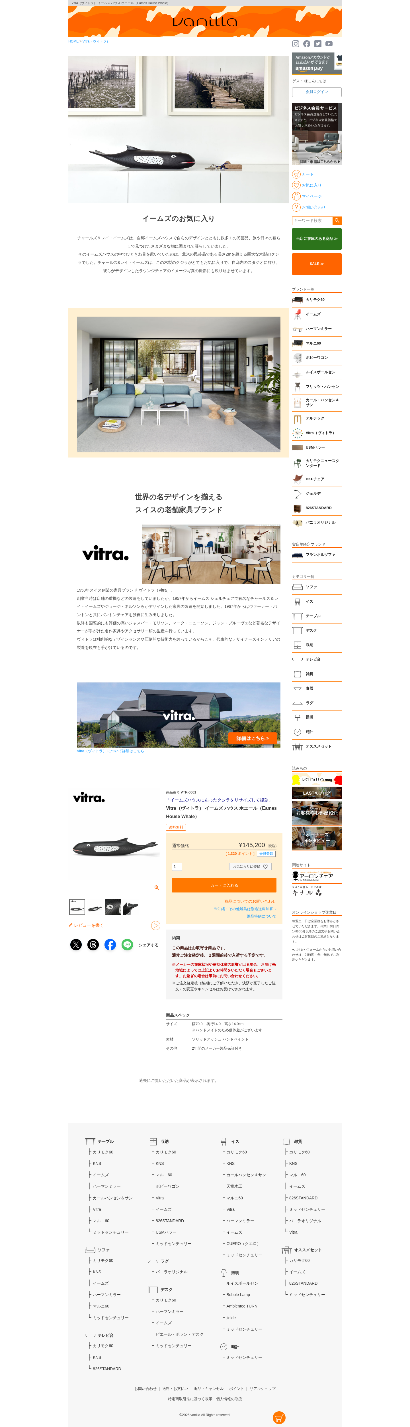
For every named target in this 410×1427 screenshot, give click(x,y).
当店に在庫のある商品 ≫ (317, 239)
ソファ (311, 587)
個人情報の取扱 (229, 1399)
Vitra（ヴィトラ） (96, 41)
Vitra (97, 1209)
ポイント (236, 1389)
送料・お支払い (175, 1389)
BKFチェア (315, 479)
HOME (73, 41)
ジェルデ (313, 494)
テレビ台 (313, 659)
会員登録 (266, 854)
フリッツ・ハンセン (322, 387)
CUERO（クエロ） (243, 1243)
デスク (311, 631)
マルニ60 (313, 343)
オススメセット (319, 746)
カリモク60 (315, 300)
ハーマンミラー (319, 329)
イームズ (313, 314)
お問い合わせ (145, 1389)
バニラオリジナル (320, 523)
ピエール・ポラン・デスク (180, 1334)
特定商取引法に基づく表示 (190, 1399)
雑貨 (309, 674)
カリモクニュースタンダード (322, 463)
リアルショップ (263, 1389)
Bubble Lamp (238, 1294)
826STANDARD (319, 508)
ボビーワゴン (317, 358)
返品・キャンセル (209, 1389)
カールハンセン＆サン (113, 1198)
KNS (97, 1163)
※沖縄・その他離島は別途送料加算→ (245, 909)
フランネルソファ (320, 555)
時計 (309, 732)
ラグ (309, 703)
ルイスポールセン (320, 372)
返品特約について (261, 916)
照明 (309, 717)
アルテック (315, 418)
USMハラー (315, 448)
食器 (309, 689)
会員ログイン (317, 92)
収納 (309, 645)
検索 (337, 221)
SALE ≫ (317, 264)
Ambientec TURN (241, 1306)
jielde (231, 1317)
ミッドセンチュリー (111, 1232)
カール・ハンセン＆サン (322, 402)
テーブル (313, 616)
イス (309, 602)
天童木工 (234, 1186)
